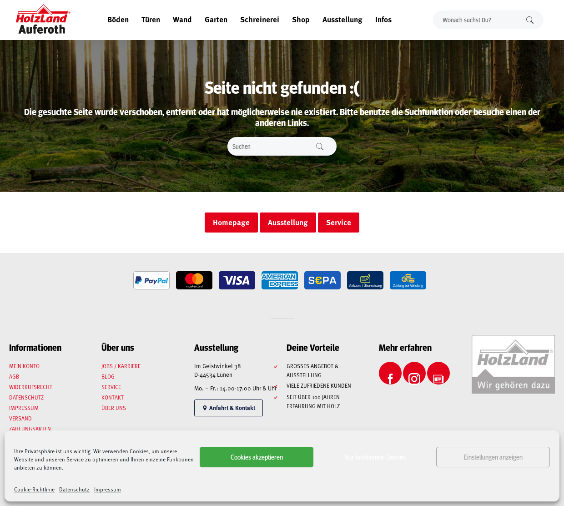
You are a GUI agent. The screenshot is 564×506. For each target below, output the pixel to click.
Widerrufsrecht (30, 386)
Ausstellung (342, 19)
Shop (301, 19)
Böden (118, 19)
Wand (182, 19)
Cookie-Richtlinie (34, 489)
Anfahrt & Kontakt (228, 408)
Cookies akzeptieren (257, 456)
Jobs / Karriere (121, 365)
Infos (383, 19)
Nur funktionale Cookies (375, 456)
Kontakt (112, 397)
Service (111, 386)
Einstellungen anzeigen (493, 456)
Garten (216, 19)
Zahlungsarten (30, 428)
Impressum (107, 489)
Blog (108, 376)
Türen (150, 19)
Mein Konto (24, 365)
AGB (14, 376)
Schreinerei (259, 19)
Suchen (530, 19)
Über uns (113, 407)
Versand (20, 418)
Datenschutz (74, 489)
